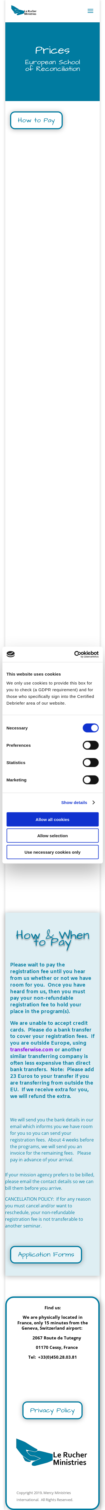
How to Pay (36, 120)
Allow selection (52, 835)
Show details (74, 802)
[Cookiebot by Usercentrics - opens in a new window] (75, 654)
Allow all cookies (52, 819)
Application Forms (46, 1254)
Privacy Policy (52, 1410)
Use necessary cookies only (52, 851)
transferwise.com (31, 1050)
